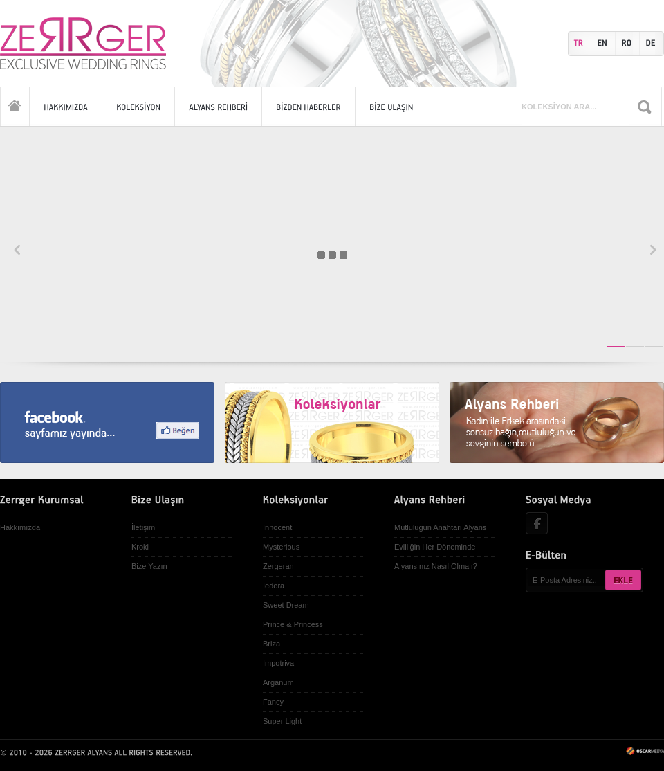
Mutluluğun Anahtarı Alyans (440, 527)
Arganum (278, 682)
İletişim (143, 527)
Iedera (273, 585)
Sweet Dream (286, 605)
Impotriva (278, 663)
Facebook (537, 523)
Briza (271, 644)
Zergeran (278, 566)
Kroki (140, 547)
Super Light (282, 721)
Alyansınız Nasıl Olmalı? (435, 566)
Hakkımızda (20, 527)
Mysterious (281, 547)
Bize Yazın (149, 566)
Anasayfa (15, 106)
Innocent (277, 527)
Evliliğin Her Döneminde (434, 547)
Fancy (273, 702)
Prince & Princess (293, 624)
